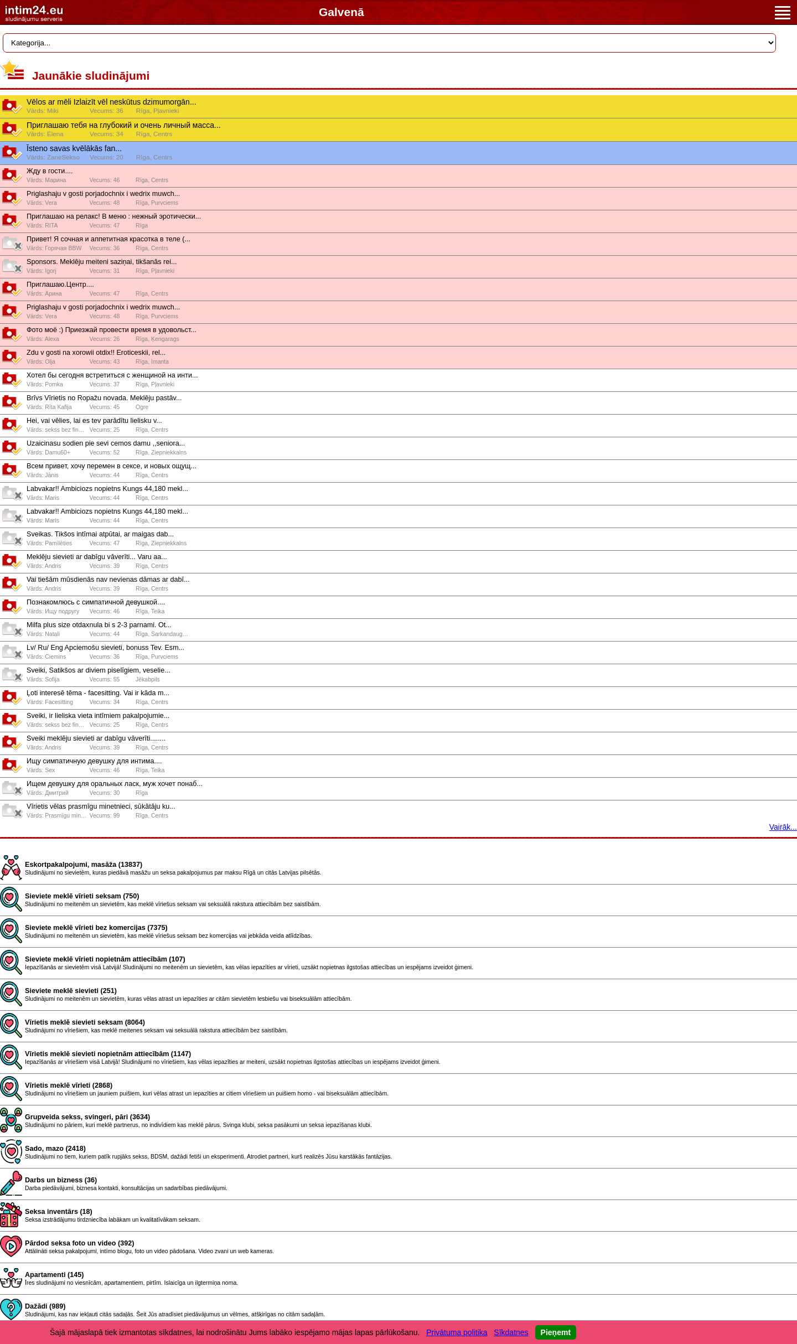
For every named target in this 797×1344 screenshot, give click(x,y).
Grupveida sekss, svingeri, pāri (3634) (87, 1117)
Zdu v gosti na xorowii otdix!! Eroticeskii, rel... (96, 352)
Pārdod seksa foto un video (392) (79, 1243)
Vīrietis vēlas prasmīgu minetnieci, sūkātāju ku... (101, 806)
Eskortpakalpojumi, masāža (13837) (83, 865)
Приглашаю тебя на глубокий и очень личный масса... (124, 125)
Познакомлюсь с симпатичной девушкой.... (96, 602)
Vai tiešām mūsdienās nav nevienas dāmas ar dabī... (108, 579)
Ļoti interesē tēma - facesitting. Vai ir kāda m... (98, 693)
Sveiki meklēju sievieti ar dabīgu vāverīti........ (96, 738)
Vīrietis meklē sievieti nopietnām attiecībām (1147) (108, 1054)
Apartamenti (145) (54, 1275)
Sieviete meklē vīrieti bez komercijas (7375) (96, 928)
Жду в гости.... (50, 171)
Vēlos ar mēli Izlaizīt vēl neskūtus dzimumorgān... (111, 101)
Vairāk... (783, 827)
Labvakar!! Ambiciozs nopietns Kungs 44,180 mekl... (107, 489)
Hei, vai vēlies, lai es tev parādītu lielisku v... (94, 421)
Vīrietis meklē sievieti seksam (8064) (85, 1022)
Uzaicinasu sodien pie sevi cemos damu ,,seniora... (106, 443)
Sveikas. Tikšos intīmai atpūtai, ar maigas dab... (100, 534)
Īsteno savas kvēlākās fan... (74, 148)
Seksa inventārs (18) (58, 1212)
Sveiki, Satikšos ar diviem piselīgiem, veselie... (98, 670)
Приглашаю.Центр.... (60, 284)
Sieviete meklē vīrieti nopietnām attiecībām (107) (105, 959)
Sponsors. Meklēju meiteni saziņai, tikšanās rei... (102, 262)
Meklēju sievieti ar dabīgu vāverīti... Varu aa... (97, 557)
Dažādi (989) (45, 1306)
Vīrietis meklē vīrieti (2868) (68, 1085)
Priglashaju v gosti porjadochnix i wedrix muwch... (103, 194)
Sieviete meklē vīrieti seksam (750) (82, 896)
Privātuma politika (457, 1332)
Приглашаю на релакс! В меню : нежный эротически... (114, 216)
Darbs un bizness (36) (61, 1180)
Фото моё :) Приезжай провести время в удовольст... (111, 330)
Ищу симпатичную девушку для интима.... (94, 761)
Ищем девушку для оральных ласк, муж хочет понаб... (115, 784)
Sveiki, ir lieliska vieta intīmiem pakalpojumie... (98, 716)
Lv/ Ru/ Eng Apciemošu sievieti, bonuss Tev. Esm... (105, 648)
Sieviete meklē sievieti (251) (71, 991)
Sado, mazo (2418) (55, 1148)
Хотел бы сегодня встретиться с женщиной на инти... (112, 375)
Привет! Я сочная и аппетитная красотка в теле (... (108, 239)
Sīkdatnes (511, 1332)
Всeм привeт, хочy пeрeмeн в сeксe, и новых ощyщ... (111, 466)
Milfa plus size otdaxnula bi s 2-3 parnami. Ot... (99, 625)
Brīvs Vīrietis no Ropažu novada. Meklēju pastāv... (104, 398)
